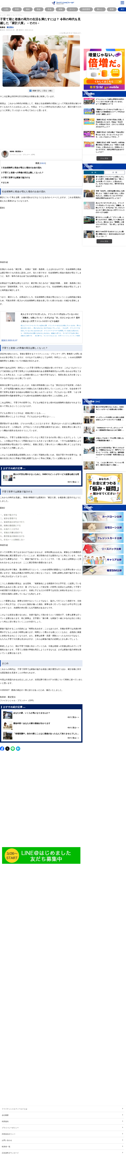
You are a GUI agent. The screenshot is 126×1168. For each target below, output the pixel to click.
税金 (39, 9)
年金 (50, 9)
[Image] (41, 855)
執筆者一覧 (6, 1146)
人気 (6, 9)
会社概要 (5, 1115)
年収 (17, 9)
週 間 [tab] (93, 172)
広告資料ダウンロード (10, 1153)
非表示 (42, 163)
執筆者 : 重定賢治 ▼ (16, 151)
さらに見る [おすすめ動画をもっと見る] (104, 158)
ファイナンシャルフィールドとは (14, 1109)
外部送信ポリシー (8, 1134)
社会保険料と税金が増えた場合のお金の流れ (21, 167)
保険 (60, 9)
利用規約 (5, 1121)
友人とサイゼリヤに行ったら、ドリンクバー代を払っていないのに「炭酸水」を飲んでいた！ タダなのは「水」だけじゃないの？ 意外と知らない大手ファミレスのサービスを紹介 (110, 207)
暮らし (100, 9)
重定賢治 (10, 27)
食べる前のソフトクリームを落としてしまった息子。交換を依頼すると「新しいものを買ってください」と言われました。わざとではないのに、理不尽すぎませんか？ (110, 181)
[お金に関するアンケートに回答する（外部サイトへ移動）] (104, 488)
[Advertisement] (41, 131)
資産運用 (86, 9)
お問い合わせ (7, 1140)
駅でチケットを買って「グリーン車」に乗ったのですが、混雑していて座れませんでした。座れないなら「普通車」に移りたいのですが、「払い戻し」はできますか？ (110, 222)
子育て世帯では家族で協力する (15, 177)
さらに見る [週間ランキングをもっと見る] (104, 241)
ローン (72, 9)
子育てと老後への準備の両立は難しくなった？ (22, 172)
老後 (112, 9)
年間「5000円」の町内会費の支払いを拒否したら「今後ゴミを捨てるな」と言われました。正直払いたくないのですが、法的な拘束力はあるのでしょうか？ (110, 194)
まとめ (5, 182)
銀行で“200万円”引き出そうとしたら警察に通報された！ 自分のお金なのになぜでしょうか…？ (110, 234)
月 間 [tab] (114, 172)
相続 (28, 9)
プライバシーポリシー (10, 1127)
